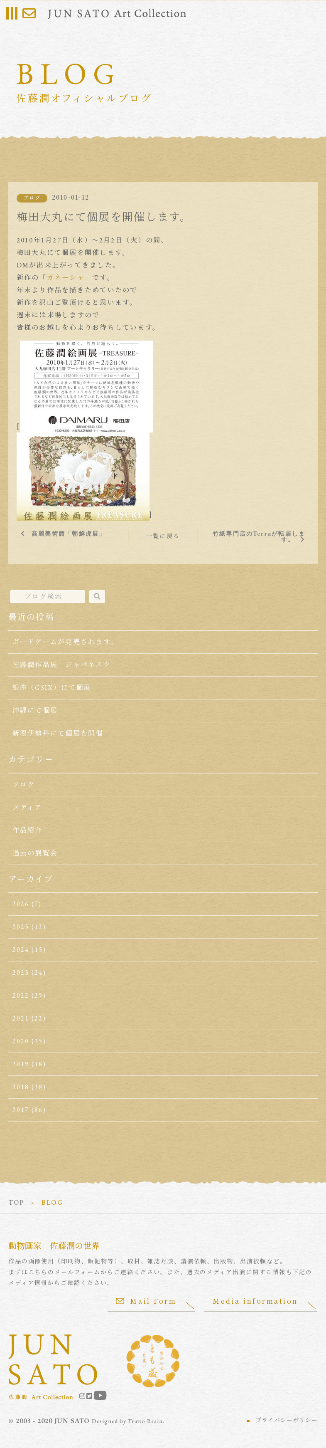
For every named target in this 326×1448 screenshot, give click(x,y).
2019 (20, 1064)
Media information (255, 1301)
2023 (20, 972)
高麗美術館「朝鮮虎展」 (69, 533)
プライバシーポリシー (286, 1420)
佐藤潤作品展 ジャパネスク (61, 664)
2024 (20, 949)
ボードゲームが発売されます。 (65, 642)
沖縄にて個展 (35, 710)
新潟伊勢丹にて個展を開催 (57, 733)
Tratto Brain (145, 1421)
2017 (20, 1109)
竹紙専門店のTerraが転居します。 (259, 536)
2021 (20, 1018)
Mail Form (146, 1301)
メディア (27, 807)
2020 (20, 1041)
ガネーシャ (66, 277)
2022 (20, 995)
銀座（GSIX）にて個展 (51, 687)
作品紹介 (27, 830)
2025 (20, 926)
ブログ (32, 198)
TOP (16, 1202)
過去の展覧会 (35, 853)
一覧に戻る (163, 536)
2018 (20, 1086)
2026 (20, 903)
